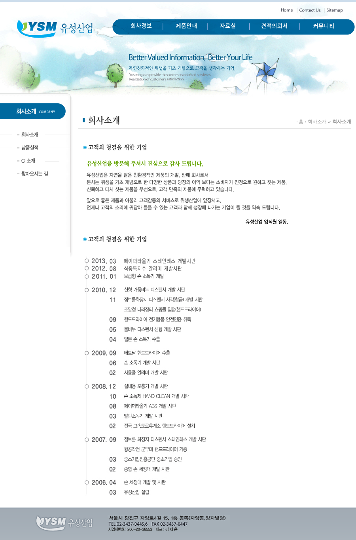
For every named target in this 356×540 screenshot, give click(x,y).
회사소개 (317, 121)
